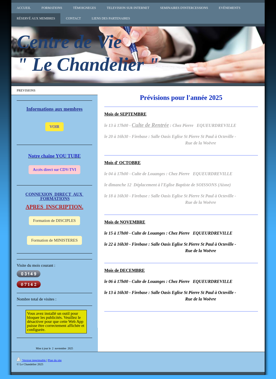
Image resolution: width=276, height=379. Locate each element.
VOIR (55, 126)
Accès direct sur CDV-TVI (54, 169)
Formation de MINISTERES (54, 240)
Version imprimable (31, 360)
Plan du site (54, 360)
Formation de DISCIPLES (54, 220)
